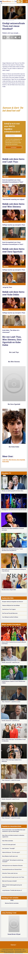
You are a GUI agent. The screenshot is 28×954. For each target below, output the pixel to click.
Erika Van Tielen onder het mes (10, 873)
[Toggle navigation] (26, 1)
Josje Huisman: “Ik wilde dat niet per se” (12, 890)
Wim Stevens (12, 459)
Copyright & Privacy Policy (7, 951)
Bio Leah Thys (14, 352)
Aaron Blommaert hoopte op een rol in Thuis (13, 877)
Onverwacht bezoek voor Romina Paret (12, 869)
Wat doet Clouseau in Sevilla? (9, 881)
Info (23, 949)
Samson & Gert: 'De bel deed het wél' (12, 109)
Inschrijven (13, 147)
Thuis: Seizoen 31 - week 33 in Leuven (11, 818)
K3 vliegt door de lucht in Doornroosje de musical (14, 509)
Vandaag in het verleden (10, 898)
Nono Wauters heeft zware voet (10, 856)
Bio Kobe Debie (14, 447)
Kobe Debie (5, 461)
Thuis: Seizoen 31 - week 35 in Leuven (11, 701)
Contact (13, 945)
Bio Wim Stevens (14, 362)
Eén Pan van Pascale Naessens (10, 613)
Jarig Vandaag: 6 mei (9, 913)
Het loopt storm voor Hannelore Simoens (12, 865)
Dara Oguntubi (21, 459)
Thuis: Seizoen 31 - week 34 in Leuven (11, 780)
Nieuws (6, 177)
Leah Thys (5, 459)
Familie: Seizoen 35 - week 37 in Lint (10, 799)
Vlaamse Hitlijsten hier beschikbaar (11, 605)
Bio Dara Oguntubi (14, 404)
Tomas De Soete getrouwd (8, 844)
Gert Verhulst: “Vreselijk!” (8, 848)
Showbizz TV (6, 473)
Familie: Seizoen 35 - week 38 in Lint (10, 720)
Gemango (20, 952)
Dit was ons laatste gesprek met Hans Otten (12, 490)
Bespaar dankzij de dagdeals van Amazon (12, 601)
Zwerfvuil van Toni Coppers (9, 609)
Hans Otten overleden (7, 840)
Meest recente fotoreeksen (11, 624)
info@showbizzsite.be (20, 951)
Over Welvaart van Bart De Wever (10, 617)
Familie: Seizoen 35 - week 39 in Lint (10, 662)
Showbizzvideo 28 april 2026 (9, 589)
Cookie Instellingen (9, 952)
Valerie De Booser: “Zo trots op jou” (11, 852)
